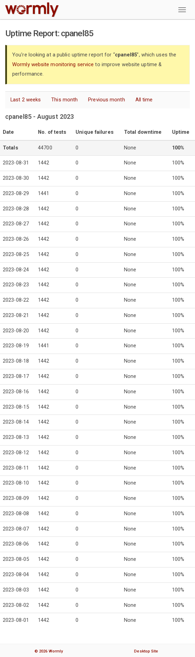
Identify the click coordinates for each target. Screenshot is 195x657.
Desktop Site (146, 650)
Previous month (106, 99)
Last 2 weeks (25, 99)
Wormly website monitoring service (53, 64)
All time (144, 99)
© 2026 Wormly (48, 650)
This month (64, 99)
